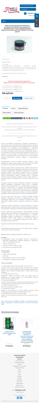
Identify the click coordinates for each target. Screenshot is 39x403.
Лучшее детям (19, 385)
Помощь (19, 364)
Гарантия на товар (19, 367)
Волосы (19, 371)
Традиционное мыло (19, 386)
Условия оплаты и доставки (19, 366)
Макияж (19, 378)
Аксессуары (19, 379)
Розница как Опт (19, 360)
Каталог (19, 359)
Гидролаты (19, 381)
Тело (19, 373)
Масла (19, 374)
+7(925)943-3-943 (31, 13)
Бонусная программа (19, 362)
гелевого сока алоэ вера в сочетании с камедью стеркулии (22, 196)
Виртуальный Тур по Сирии (27, 5)
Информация (19, 357)
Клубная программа (19, 355)
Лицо (19, 369)
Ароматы (19, 376)
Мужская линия (19, 383)
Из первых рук (24, 9)
